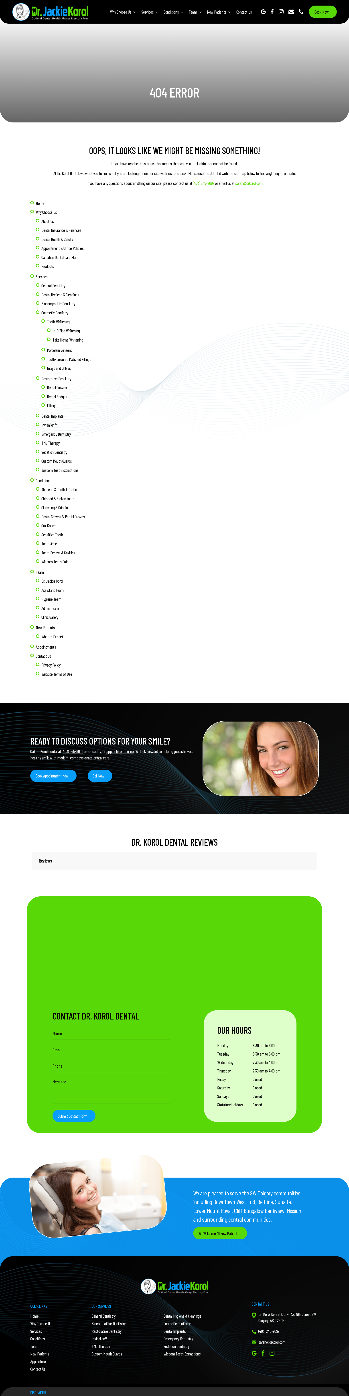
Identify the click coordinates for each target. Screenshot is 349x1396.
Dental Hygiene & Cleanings (60, 293)
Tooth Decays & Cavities (58, 548)
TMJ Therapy (50, 439)
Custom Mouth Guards (57, 457)
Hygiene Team (51, 593)
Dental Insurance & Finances (62, 229)
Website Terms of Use (57, 667)
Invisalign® (49, 422)
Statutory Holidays (230, 1098)
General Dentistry (53, 284)
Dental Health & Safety (57, 238)
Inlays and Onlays (59, 365)
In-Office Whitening (67, 329)
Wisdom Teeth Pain (55, 557)
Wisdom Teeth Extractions (60, 466)
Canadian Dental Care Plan (59, 256)
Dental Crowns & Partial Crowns (63, 512)
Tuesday (223, 1047)
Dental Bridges (57, 394)
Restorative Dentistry (56, 376)
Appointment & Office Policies (62, 247)
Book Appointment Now (53, 769)
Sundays (223, 1090)
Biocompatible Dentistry (58, 302)
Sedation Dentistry (54, 448)
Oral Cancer (49, 521)
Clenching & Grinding (56, 503)
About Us (47, 220)
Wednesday (225, 1056)
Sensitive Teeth (52, 530)
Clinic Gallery (50, 611)
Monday (222, 1039)
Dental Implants (52, 413)
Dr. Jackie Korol (52, 576)
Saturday (223, 1081)
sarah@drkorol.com (249, 183)
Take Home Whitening (68, 337)
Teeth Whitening (59, 320)
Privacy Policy (51, 658)
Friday (221, 1073)
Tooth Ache (49, 539)
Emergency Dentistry (56, 430)
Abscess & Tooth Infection (60, 485)
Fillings (52, 402)
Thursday (224, 1064)
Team (193, 11)
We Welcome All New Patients (219, 1227)
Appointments (46, 641)
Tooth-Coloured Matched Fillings (69, 357)
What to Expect (52, 630)
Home (40, 203)
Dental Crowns (57, 385)
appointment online (120, 745)
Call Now (100, 769)
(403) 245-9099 (202, 183)
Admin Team (50, 602)
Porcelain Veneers (60, 348)
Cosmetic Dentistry (55, 311)
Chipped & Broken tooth (58, 494)
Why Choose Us (121, 11)
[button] (32, 867)
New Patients (216, 11)
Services (147, 11)
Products (47, 265)
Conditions (171, 11)
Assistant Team (52, 585)
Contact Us (244, 11)
